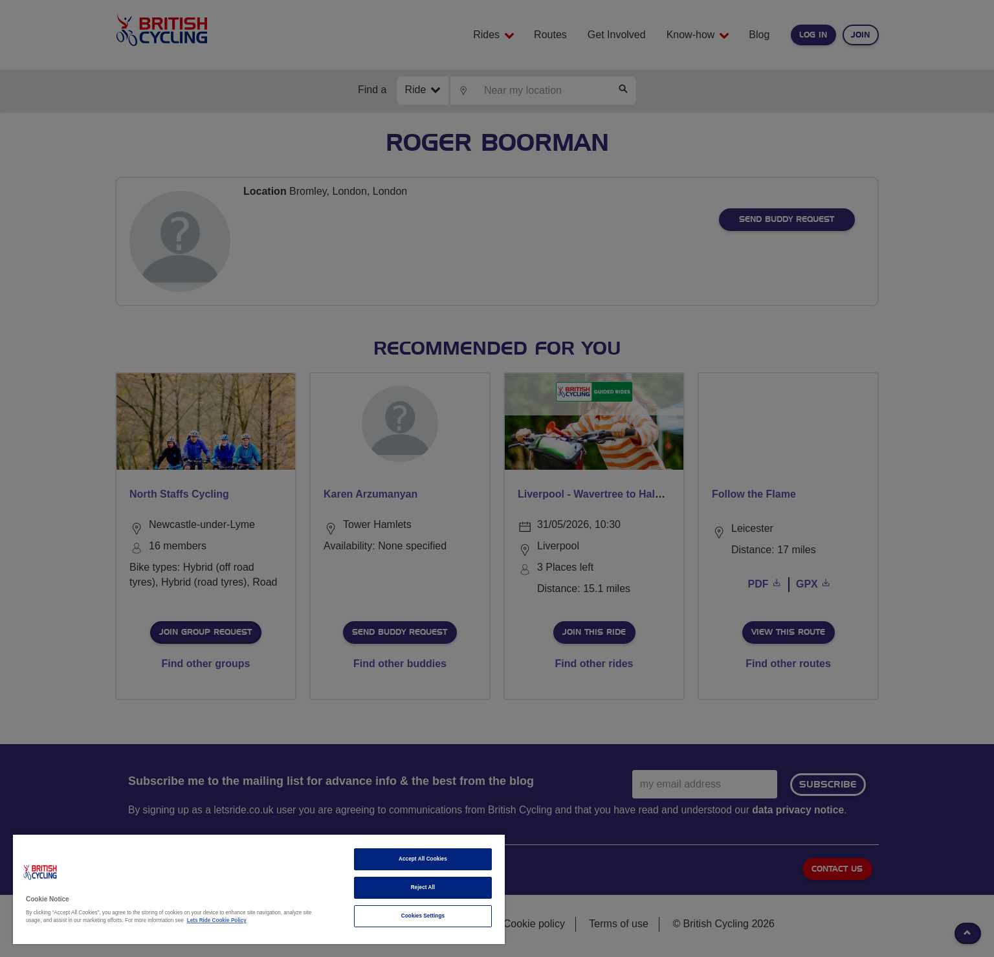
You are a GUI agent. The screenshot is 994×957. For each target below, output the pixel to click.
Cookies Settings (423, 916)
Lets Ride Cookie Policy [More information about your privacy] (217, 920)
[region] (259, 889)
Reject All (423, 887)
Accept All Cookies (423, 859)
